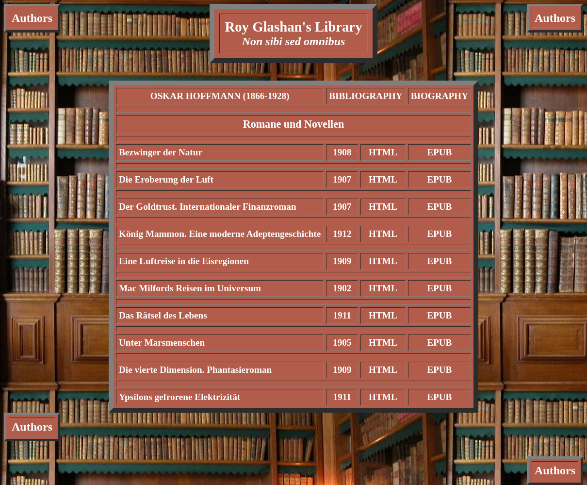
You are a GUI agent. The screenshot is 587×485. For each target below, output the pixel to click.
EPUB (439, 152)
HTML (383, 152)
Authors (32, 18)
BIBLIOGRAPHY (365, 96)
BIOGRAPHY (439, 96)
